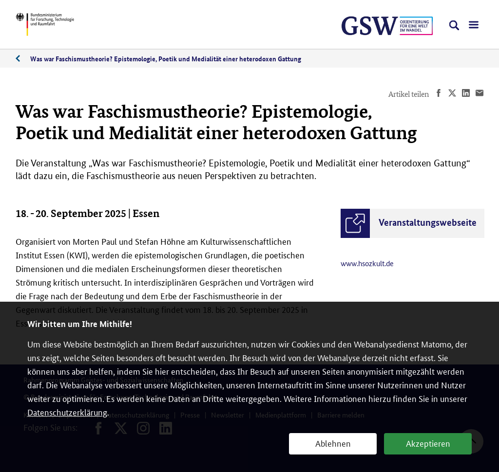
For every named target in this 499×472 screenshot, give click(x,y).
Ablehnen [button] (333, 443)
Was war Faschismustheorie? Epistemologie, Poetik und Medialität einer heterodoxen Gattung (165, 58)
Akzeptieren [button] (428, 443)
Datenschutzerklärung (67, 412)
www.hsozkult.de (367, 263)
